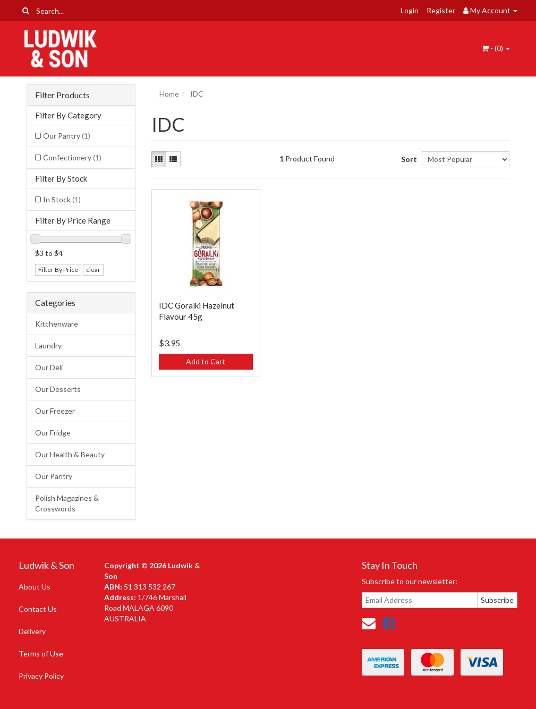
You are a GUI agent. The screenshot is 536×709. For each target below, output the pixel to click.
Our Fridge (53, 432)
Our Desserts (58, 389)
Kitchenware (56, 323)
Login (410, 10)
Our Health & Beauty (70, 454)
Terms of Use (41, 653)
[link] (389, 622)
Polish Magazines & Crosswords (67, 503)
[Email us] (369, 622)
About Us (34, 586)
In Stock (62, 199)
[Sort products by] (466, 159)
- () (496, 48)
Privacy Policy (41, 675)
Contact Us (38, 608)
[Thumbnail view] (158, 159)
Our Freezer (55, 410)
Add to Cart (205, 361)
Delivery (32, 631)
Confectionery (72, 157)
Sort (407, 159)
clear (93, 270)
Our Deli (49, 367)
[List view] (173, 159)
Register (441, 10)
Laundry (48, 345)
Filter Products (62, 95)
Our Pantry (66, 135)
